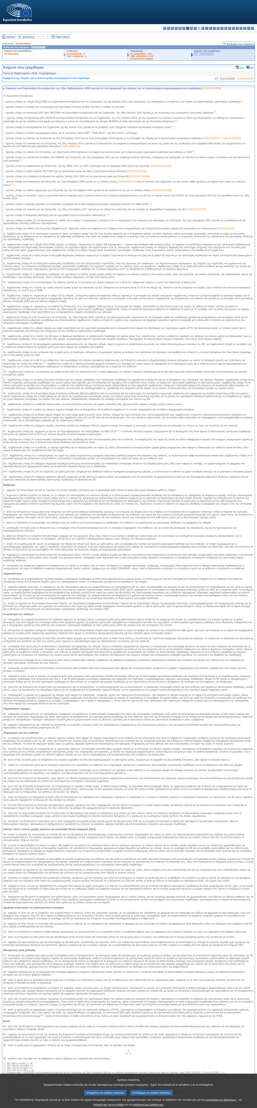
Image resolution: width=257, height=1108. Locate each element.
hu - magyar (218, 28)
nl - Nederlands (225, 28)
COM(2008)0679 (128, 181)
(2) (4, 1066)
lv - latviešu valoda (210, 28)
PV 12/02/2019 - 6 (76, 54)
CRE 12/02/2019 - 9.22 (141, 56)
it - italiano (206, 28)
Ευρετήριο (10, 37)
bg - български (164, 28)
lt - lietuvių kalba (214, 28)
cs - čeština (172, 28)
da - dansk (176, 28)
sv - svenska (252, 28)
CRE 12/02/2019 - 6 (77, 56)
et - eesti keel (183, 28)
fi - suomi (248, 28)
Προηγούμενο (28, 37)
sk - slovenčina (241, 28)
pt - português (233, 28)
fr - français (195, 28)
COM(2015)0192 (161, 166)
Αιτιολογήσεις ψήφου (141, 58)
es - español (168, 28)
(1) (4, 1064)
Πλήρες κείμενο (62, 37)
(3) (4, 1068)
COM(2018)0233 (70, 146)
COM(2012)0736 (137, 171)
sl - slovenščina (244, 28)
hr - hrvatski (202, 28)
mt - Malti (221, 28)
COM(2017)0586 (139, 176)
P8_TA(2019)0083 (204, 54)
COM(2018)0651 (231, 138)
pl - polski (229, 28)
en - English (191, 28)
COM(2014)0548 (161, 190)
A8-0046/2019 (11, 54)
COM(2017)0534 (196, 209)
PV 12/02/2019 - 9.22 (141, 54)
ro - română (237, 28)
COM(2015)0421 (211, 138)
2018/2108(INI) (23, 43)
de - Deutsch (180, 28)
